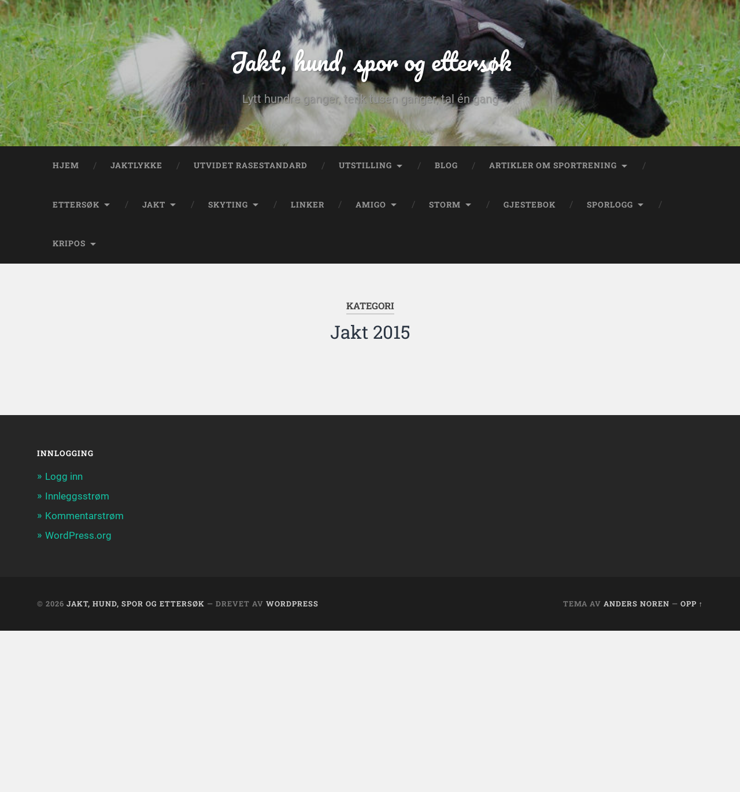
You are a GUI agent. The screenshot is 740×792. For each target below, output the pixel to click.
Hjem (66, 165)
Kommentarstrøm (84, 515)
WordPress (292, 603)
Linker (307, 204)
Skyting (228, 204)
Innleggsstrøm (77, 496)
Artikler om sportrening (553, 165)
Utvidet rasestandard (251, 165)
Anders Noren (636, 603)
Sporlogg (610, 204)
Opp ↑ (691, 603)
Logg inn (64, 476)
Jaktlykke (136, 165)
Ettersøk (76, 204)
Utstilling (365, 165)
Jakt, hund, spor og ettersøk (370, 61)
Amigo (371, 204)
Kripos (69, 243)
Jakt (153, 204)
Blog (446, 165)
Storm (445, 204)
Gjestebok (530, 204)
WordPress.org (78, 535)
